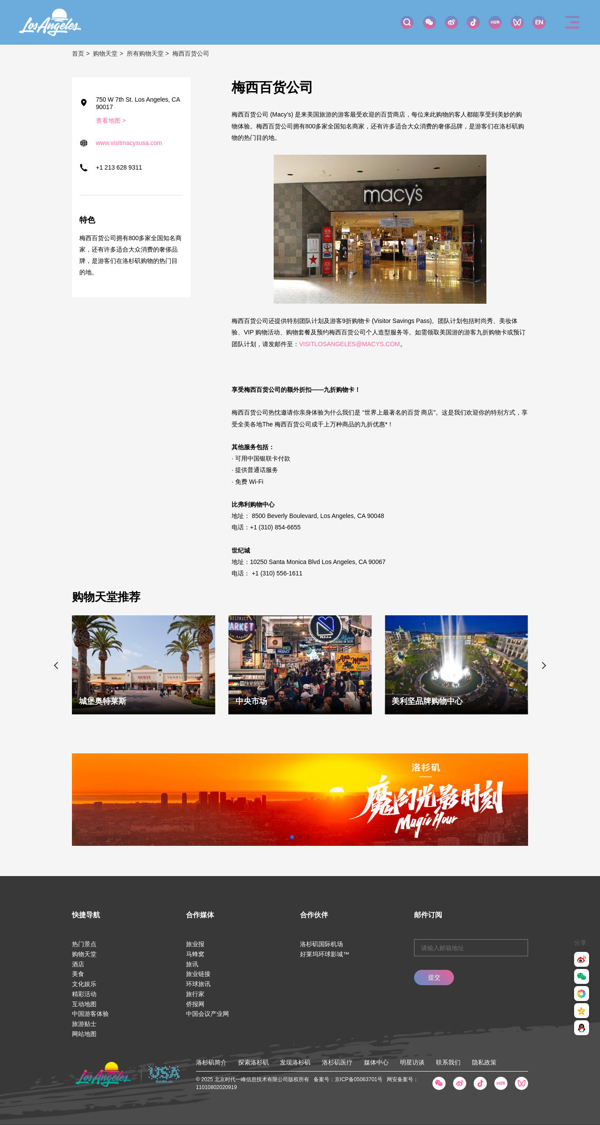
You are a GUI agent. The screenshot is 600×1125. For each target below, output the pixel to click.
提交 (434, 977)
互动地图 (84, 1004)
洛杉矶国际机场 (321, 944)
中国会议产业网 (207, 1013)
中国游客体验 (90, 1013)
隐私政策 (484, 1062)
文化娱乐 (84, 983)
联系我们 (448, 1062)
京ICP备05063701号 (358, 1079)
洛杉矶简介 (211, 1062)
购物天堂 (105, 53)
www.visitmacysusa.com (129, 142)
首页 (78, 53)
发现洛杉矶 (295, 1062)
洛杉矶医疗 (337, 1062)
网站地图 (84, 1033)
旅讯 (192, 964)
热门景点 (84, 944)
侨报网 (195, 1004)
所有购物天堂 (145, 53)
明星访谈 (412, 1062)
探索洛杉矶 (253, 1062)
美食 (78, 973)
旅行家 (195, 993)
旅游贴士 (84, 1023)
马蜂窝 (195, 954)
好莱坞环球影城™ (324, 954)
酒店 (78, 964)
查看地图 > (111, 120)
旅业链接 (198, 973)
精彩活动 (84, 993)
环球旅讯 (198, 983)
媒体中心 (376, 1062)
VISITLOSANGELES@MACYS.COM (349, 344)
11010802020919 (216, 1087)
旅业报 (195, 944)
